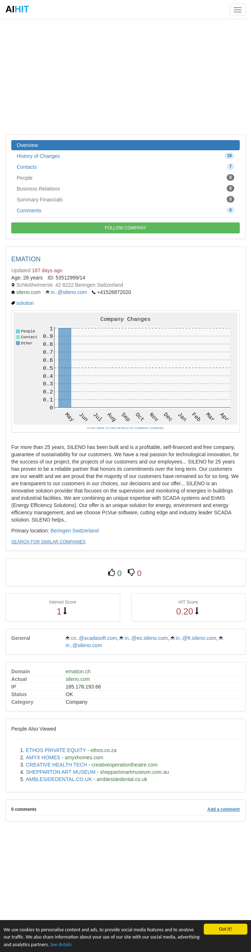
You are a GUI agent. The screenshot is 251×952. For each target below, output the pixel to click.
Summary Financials (125, 199)
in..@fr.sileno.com (196, 638)
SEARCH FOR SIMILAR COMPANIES (48, 541)
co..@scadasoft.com (94, 638)
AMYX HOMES (43, 757)
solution (25, 303)
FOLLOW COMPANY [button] (125, 227)
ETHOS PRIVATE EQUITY (56, 750)
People (125, 177)
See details (61, 944)
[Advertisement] (125, 76)
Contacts (125, 166)
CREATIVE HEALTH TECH (56, 765)
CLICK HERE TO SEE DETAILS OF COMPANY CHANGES (125, 428)
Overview (27, 145)
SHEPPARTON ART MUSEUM (61, 772)
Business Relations (125, 188)
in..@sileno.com (69, 292)
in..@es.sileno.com (146, 638)
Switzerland (85, 531)
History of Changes (125, 155)
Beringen (60, 531)
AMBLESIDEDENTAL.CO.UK (59, 779)
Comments (125, 210)
